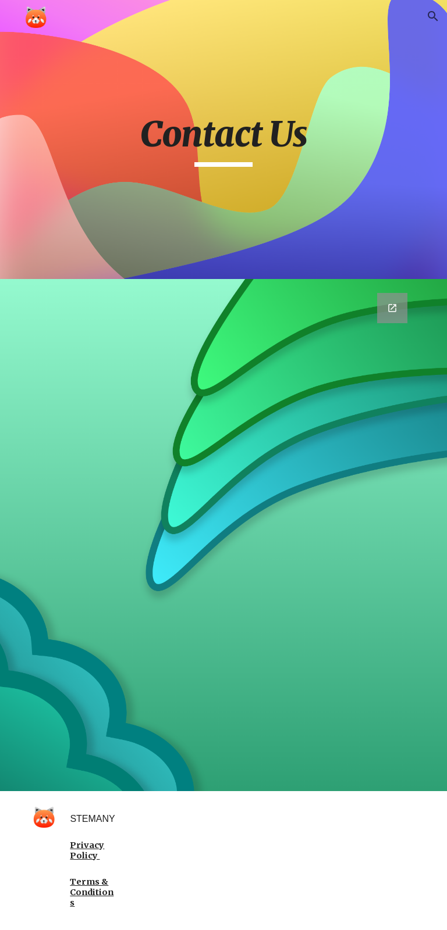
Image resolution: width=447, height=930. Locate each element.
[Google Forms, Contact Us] (223, 535)
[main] (223, 139)
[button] (433, 16)
